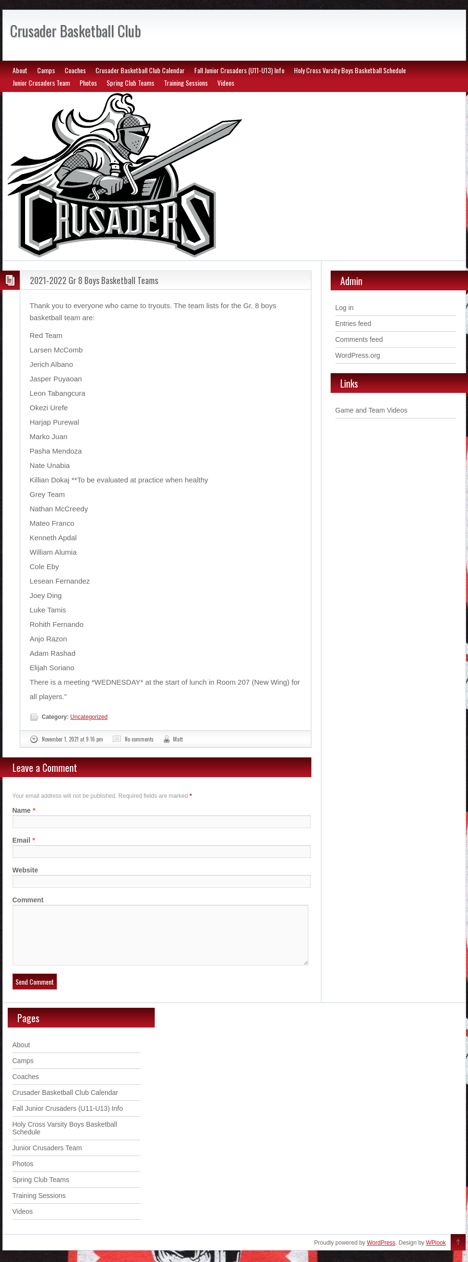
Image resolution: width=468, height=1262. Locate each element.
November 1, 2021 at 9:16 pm (72, 739)
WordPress (381, 1254)
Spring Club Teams (130, 83)
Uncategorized (88, 717)
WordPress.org (357, 355)
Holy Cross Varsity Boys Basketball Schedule (350, 70)
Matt (178, 739)
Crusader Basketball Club (75, 30)
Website (25, 870)
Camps (46, 70)
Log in (344, 308)
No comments (139, 739)
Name (22, 810)
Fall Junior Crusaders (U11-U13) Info (239, 70)
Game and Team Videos (371, 410)
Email (21, 840)
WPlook (436, 1254)
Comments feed (359, 339)
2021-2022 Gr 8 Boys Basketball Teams (94, 280)
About (20, 70)
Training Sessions (186, 83)
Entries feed (353, 323)
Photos (88, 83)
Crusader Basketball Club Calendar (140, 70)
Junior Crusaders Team (41, 83)
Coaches (75, 70)
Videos (225, 83)
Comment (28, 900)
